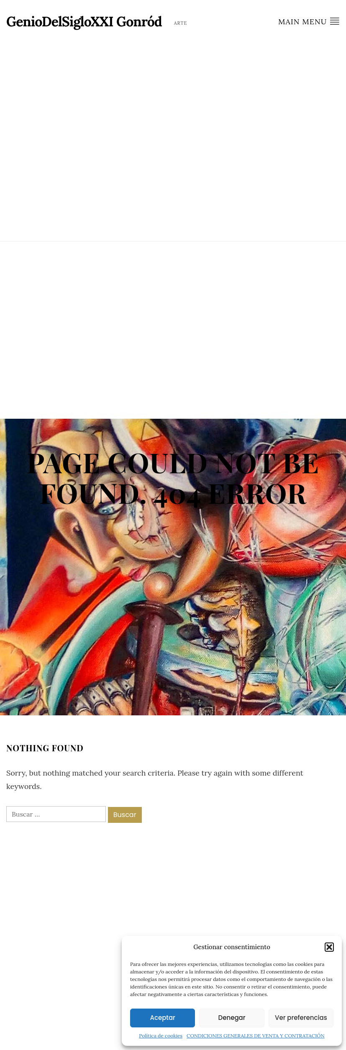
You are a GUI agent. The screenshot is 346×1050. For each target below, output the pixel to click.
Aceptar (162, 1017)
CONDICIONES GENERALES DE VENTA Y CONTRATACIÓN (256, 1035)
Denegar (232, 1017)
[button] (329, 947)
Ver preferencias (301, 1017)
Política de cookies (160, 1035)
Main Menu (309, 21)
